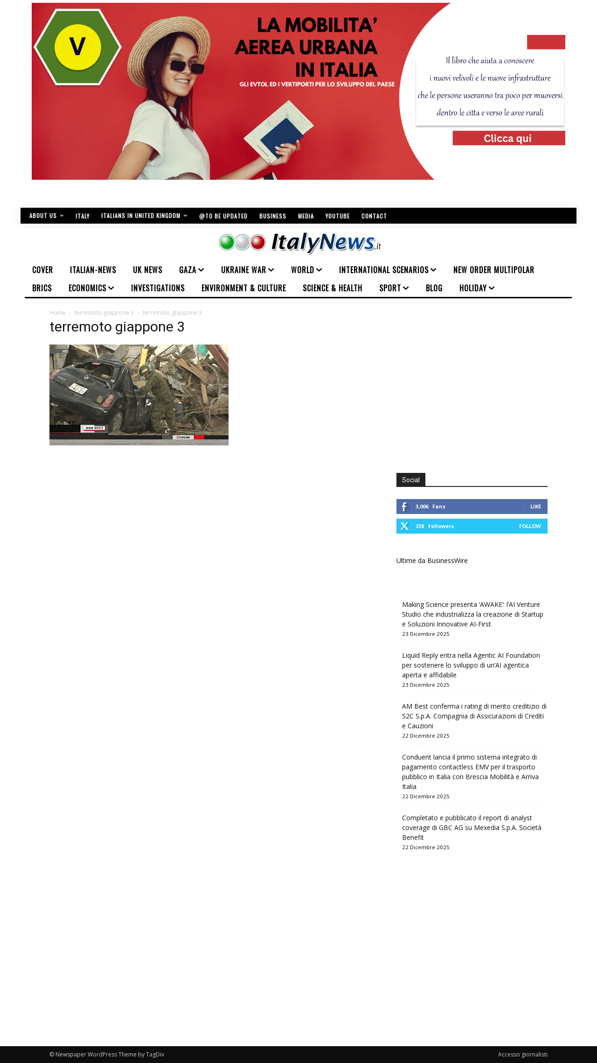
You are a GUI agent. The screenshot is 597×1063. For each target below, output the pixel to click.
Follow (530, 525)
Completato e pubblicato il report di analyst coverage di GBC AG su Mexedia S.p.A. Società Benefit (471, 827)
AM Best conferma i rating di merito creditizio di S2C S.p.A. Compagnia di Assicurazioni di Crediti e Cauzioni (474, 716)
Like (535, 506)
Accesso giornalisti (523, 1054)
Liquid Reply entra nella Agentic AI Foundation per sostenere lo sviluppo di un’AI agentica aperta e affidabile (471, 665)
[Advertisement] (474, 387)
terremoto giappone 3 (104, 313)
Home (57, 313)
